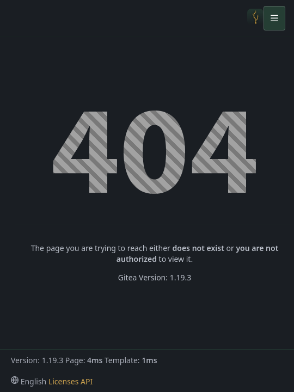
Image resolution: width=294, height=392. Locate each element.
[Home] (255, 18)
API (87, 381)
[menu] (28, 381)
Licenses (63, 381)
